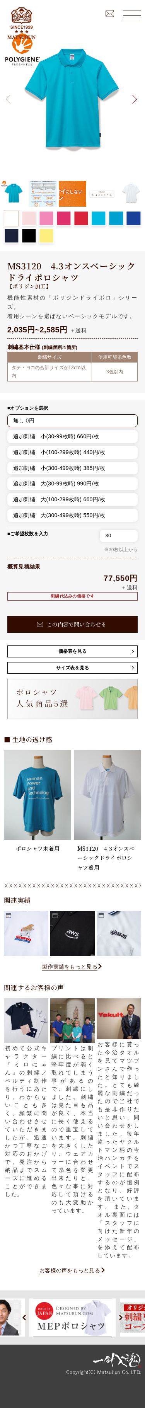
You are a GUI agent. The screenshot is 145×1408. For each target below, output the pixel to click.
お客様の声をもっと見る (69, 1270)
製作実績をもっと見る (69, 967)
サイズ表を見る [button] (72, 668)
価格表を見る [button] (72, 651)
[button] (133, 99)
